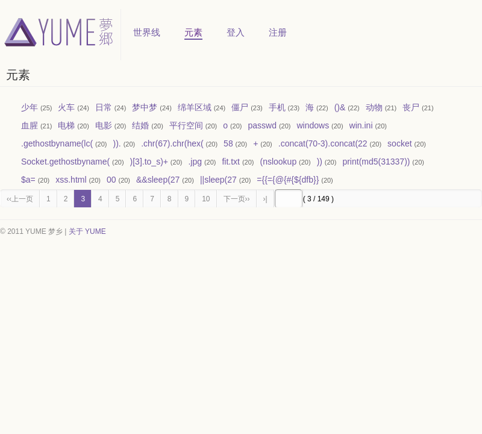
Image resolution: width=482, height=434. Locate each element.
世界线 (146, 32)
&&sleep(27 (158, 179)
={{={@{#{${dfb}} (288, 179)
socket (399, 143)
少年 (29, 107)
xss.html (70, 179)
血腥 (29, 125)
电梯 (66, 125)
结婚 (140, 125)
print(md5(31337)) (376, 161)
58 (228, 143)
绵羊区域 (194, 107)
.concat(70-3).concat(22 (323, 143)
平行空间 (186, 125)
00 (111, 179)
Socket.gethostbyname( (65, 161)
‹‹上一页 (20, 199)
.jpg (195, 161)
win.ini (361, 125)
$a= (28, 179)
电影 (103, 125)
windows (312, 125)
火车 (66, 107)
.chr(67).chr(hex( (172, 143)
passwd (262, 125)
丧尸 (410, 107)
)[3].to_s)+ (149, 161)
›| (265, 199)
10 (206, 199)
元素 (193, 32)
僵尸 (239, 107)
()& (340, 107)
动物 (374, 107)
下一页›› (237, 199)
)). (117, 143)
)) (319, 161)
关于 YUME (87, 231)
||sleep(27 (218, 179)
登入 (236, 32)
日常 (103, 107)
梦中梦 (144, 107)
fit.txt (231, 161)
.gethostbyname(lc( (57, 143)
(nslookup (278, 161)
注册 (278, 32)
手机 (277, 107)
